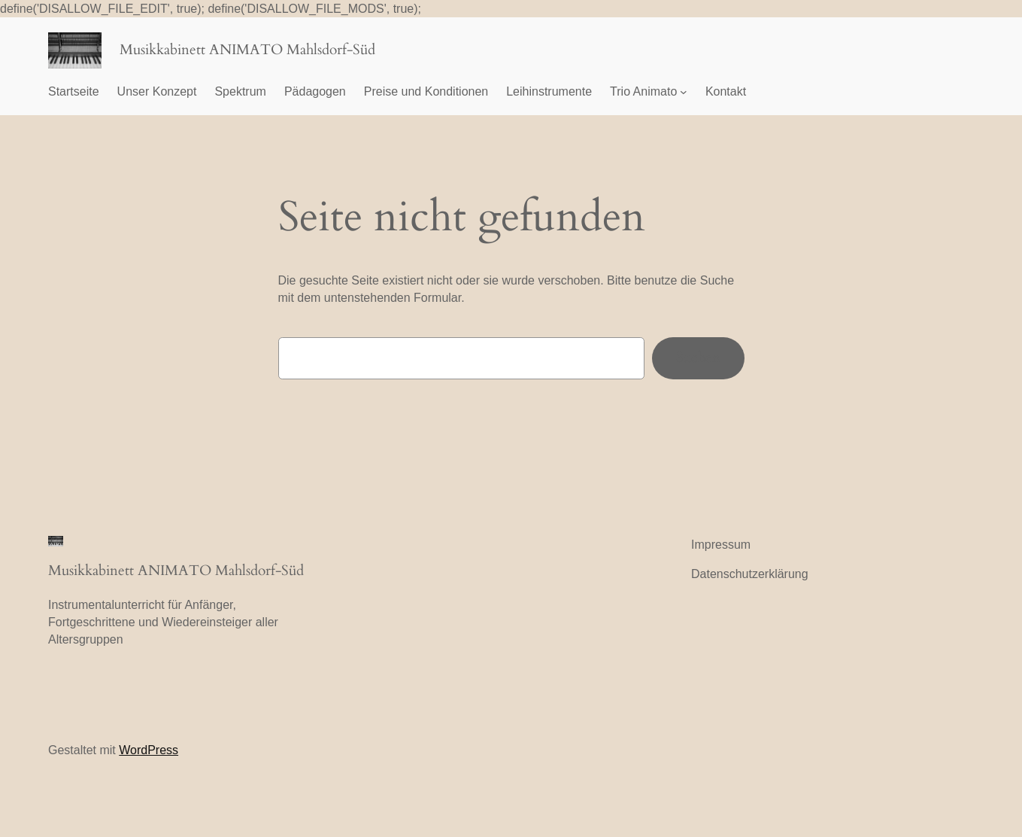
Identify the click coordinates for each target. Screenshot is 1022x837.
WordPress (148, 750)
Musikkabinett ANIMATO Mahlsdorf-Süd (247, 49)
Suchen (698, 357)
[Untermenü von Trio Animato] (683, 92)
